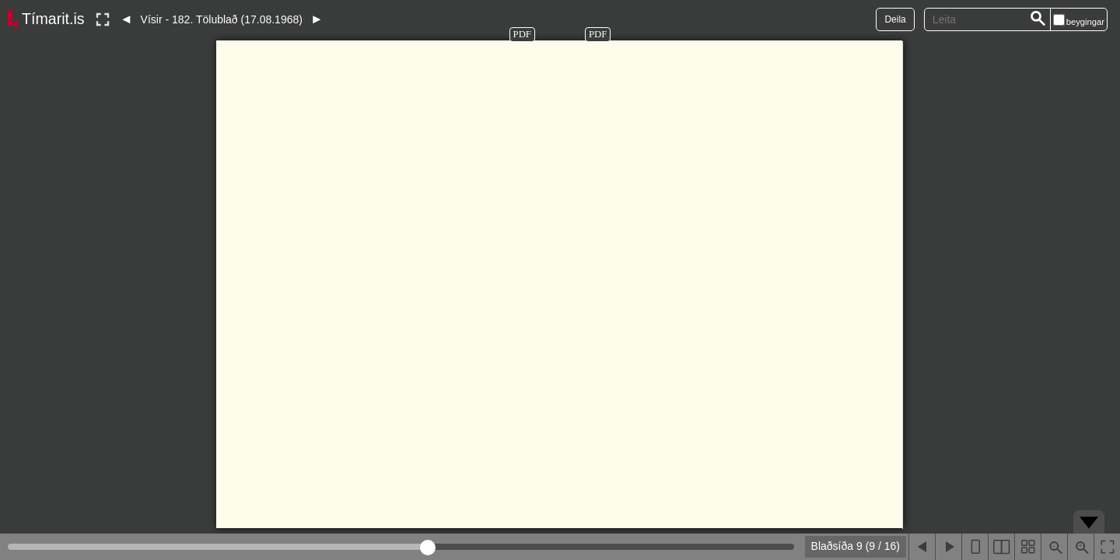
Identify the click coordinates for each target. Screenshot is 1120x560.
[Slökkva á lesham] (103, 19)
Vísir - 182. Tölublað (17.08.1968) (222, 19)
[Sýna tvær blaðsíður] (1001, 547)
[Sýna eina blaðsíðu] (974, 547)
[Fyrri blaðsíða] (921, 547)
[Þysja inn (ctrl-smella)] (1080, 547)
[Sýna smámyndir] (1027, 547)
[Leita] (1038, 19)
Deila (894, 19)
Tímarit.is (53, 18)
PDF (522, 34)
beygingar (1085, 21)
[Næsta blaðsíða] (948, 547)
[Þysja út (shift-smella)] (1054, 547)
